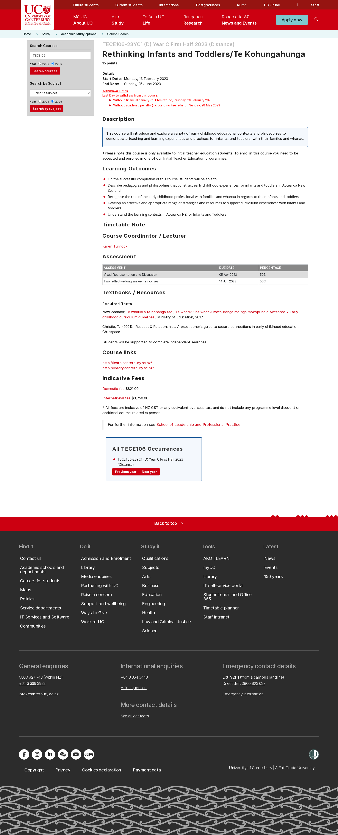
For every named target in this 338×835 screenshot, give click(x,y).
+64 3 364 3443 (134, 677)
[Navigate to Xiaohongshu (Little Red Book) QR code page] (89, 754)
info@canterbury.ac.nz (38, 694)
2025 (45, 63)
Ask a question (134, 687)
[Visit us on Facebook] (24, 754)
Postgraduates (208, 5)
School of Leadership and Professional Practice (198, 424)
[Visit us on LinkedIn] (50, 754)
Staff (315, 5)
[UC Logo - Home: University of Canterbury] (37, 15)
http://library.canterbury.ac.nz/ (128, 368)
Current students (128, 5)
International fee (116, 398)
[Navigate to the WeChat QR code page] (63, 754)
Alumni (242, 5)
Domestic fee (113, 388)
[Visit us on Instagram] (37, 754)
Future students (85, 5)
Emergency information (242, 694)
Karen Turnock (114, 246)
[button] (292, 20)
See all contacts (135, 716)
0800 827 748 (31, 677)
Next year (149, 472)
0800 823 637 (253, 683)
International (169, 5)
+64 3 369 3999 (32, 683)
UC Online (272, 5)
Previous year (125, 472)
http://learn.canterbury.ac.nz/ (127, 363)
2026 (58, 63)
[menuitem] (83, 19)
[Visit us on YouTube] (76, 754)
